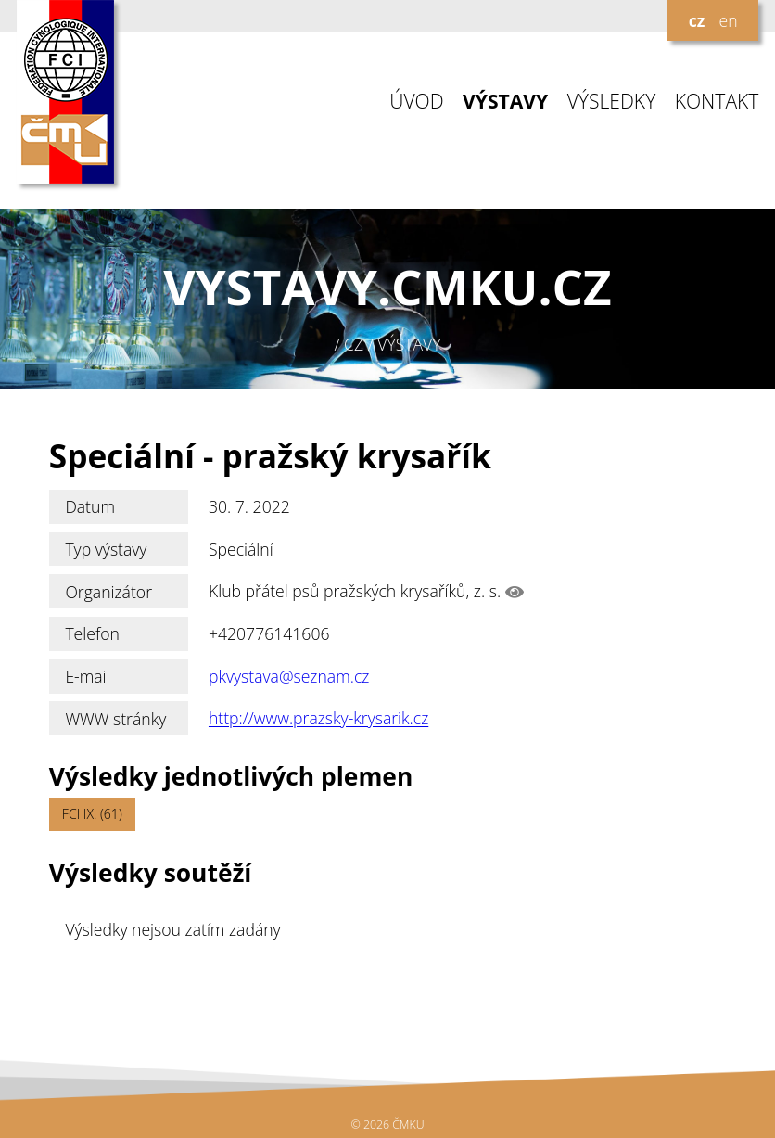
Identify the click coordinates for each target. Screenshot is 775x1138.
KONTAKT (717, 101)
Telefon (92, 633)
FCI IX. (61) (92, 814)
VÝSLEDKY (611, 101)
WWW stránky (115, 719)
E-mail (87, 676)
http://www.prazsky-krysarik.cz (318, 719)
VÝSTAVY (505, 101)
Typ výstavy (105, 549)
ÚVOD (416, 101)
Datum (90, 506)
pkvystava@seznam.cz (289, 676)
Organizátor (108, 592)
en (727, 20)
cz (697, 20)
